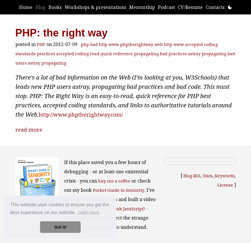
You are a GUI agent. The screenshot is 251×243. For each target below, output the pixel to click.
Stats (207, 175)
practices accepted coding (63, 53)
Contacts (215, 7)
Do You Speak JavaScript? (120, 208)
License (225, 185)
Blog (40, 7)
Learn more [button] (88, 212)
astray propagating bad (211, 53)
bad (94, 44)
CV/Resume (190, 7)
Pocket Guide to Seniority (118, 190)
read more (28, 129)
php (85, 44)
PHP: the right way (61, 33)
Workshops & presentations (95, 7)
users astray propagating (40, 63)
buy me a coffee (114, 181)
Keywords (225, 175)
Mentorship (142, 7)
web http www (169, 44)
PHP (41, 44)
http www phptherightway (126, 44)
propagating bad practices (160, 53)
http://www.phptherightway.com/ (81, 114)
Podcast (166, 7)
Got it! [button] (60, 227)
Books (55, 7)
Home (25, 7)
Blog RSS (192, 175)
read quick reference (111, 53)
